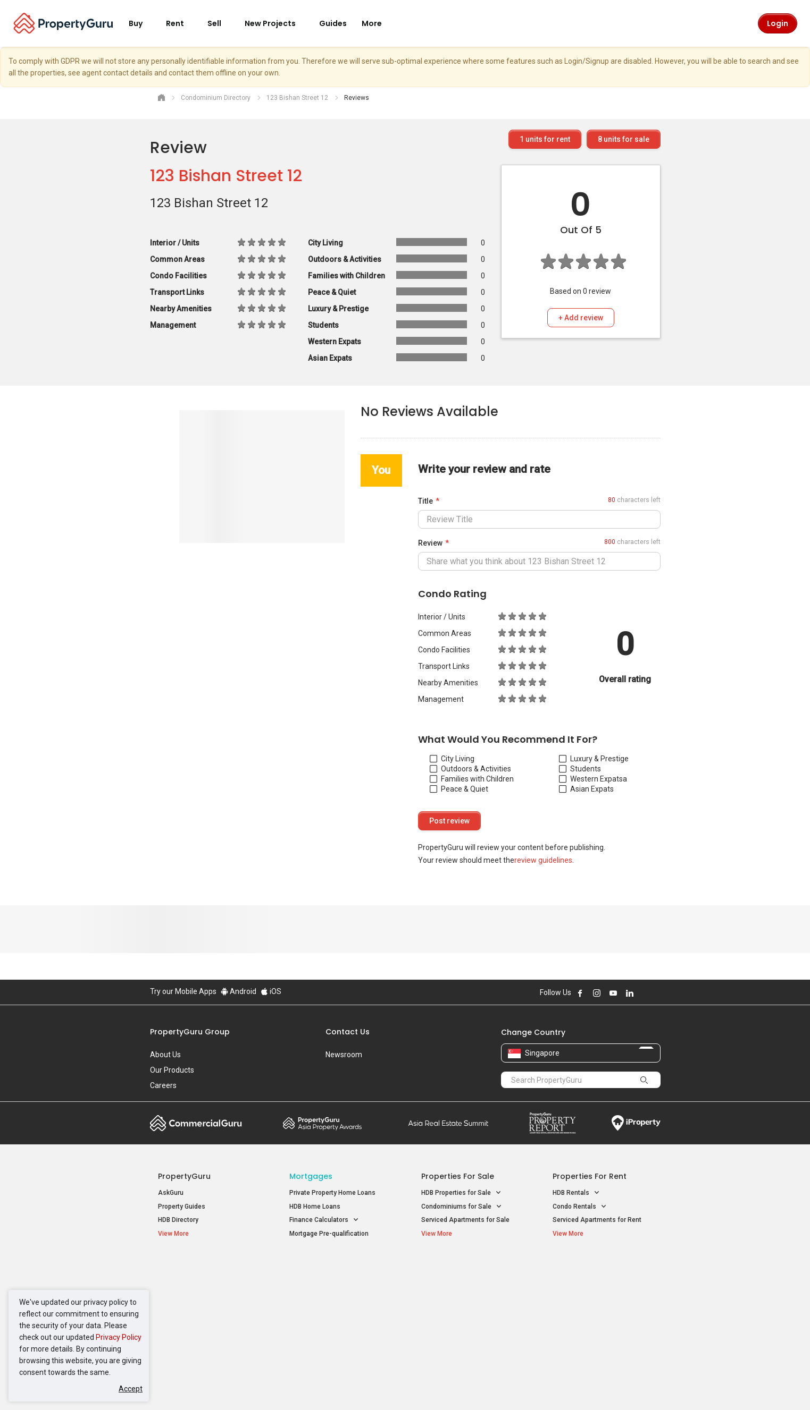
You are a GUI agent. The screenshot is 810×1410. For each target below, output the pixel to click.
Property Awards (322, 1123)
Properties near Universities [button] (467, 1296)
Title (425, 501)
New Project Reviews (189, 1311)
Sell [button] (220, 23)
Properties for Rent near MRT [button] (337, 1309)
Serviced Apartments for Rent (597, 1220)
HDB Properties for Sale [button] (461, 1193)
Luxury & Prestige (594, 758)
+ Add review (580, 317)
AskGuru (170, 1192)
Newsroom (343, 1054)
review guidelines (543, 860)
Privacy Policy (118, 1337)
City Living (452, 758)
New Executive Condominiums (203, 1298)
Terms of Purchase (396, 1385)
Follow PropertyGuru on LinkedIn (629, 993)
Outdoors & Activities (470, 769)
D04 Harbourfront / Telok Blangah (601, 1284)
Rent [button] (181, 23)
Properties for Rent (590, 1176)
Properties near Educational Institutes (463, 1274)
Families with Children (472, 779)
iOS (271, 991)
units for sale (623, 139)
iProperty (636, 1123)
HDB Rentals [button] (576, 1193)
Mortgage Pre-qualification (329, 1233)
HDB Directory (178, 1220)
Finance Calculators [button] (324, 1220)
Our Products (172, 1070)
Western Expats (591, 779)
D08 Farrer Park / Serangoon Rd (599, 1323)
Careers (163, 1085)
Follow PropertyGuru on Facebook (580, 993)
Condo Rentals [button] (580, 1206)
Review (430, 543)
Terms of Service (265, 1385)
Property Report (552, 1123)
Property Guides (181, 1206)
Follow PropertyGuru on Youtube (613, 993)
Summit (448, 1123)
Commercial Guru (196, 1123)
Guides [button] (333, 23)
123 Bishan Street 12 (226, 176)
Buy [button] (142, 23)
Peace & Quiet (459, 789)
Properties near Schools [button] (462, 1309)
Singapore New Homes (202, 1268)
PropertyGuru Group (190, 1031)
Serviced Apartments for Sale (465, 1220)
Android (238, 991)
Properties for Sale (457, 1176)
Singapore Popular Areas (601, 1268)
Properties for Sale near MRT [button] (337, 1296)
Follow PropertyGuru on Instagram (596, 993)
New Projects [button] (276, 23)
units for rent (545, 139)
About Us (165, 1054)
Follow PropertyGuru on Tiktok (656, 993)
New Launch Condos (188, 1284)
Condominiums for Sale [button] (461, 1206)
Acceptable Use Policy (187, 1385)
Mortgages (310, 1176)
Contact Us (347, 1031)
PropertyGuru (184, 1176)
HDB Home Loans (314, 1206)
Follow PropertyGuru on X (644, 993)
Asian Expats (586, 789)
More (378, 23)
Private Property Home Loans (332, 1192)
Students (580, 769)
